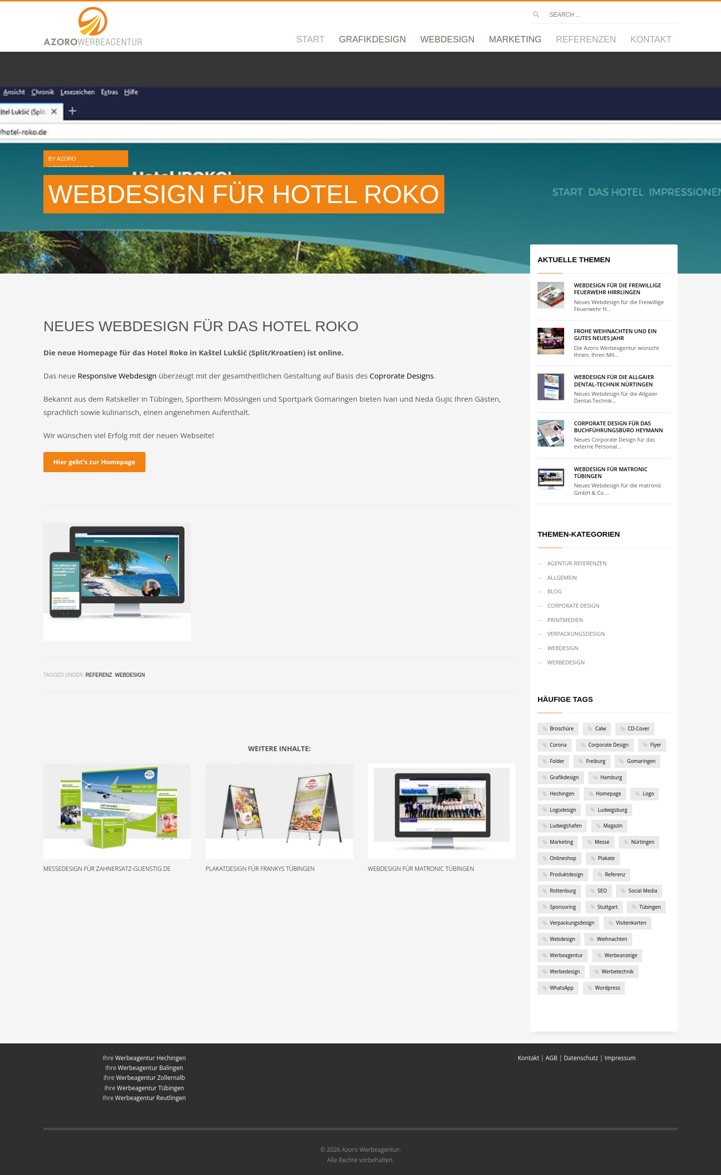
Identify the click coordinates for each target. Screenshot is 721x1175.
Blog (554, 591)
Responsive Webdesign (117, 375)
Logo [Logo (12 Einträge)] (648, 793)
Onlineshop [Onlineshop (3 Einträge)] (563, 858)
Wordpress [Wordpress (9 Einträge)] (607, 987)
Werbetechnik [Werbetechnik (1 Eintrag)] (618, 971)
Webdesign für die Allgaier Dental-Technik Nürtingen (614, 380)
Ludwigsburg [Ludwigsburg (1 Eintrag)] (612, 809)
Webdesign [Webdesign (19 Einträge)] (563, 938)
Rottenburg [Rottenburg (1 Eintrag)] (563, 890)
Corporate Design (573, 605)
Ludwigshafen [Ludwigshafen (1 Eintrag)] (566, 825)
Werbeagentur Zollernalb (150, 1077)
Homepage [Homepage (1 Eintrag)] (608, 793)
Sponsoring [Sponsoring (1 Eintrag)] (563, 906)
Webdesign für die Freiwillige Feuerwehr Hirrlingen (617, 288)
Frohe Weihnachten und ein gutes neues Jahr (615, 334)
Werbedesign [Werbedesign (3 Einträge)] (565, 971)
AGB (551, 1058)
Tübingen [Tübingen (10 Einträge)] (650, 906)
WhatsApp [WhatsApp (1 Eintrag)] (562, 987)
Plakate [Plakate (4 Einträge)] (606, 858)
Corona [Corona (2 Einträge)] (558, 744)
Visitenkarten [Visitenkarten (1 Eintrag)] (631, 922)
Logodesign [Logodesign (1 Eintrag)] (563, 809)
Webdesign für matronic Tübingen (421, 868)
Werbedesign (566, 662)
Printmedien (565, 619)
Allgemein (562, 577)
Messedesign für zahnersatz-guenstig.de (107, 868)
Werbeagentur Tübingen (150, 1088)
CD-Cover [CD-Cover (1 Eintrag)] (638, 728)
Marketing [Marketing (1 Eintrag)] (561, 841)
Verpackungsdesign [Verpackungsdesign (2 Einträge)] (572, 922)
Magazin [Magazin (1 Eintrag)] (613, 825)
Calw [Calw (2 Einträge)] (600, 728)
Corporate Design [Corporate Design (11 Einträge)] (608, 744)
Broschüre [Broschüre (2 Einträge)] (562, 728)
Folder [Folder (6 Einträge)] (557, 761)
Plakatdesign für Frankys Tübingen (260, 868)
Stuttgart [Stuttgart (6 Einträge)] (608, 906)
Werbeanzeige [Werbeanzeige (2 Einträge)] (621, 955)
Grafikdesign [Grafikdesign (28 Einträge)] (564, 777)
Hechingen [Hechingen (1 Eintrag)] (562, 793)
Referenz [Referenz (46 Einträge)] (615, 874)
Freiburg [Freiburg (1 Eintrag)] (595, 761)
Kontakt (529, 1058)
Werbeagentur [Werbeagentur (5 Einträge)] (566, 955)
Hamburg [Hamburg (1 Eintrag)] (611, 777)
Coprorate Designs (402, 375)
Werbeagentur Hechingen (150, 1058)
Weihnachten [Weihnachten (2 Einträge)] (612, 938)
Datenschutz (581, 1058)
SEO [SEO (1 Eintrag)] (602, 890)
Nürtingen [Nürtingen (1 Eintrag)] (642, 841)
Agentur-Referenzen (577, 563)
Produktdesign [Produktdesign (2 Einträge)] (566, 874)
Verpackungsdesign (576, 633)
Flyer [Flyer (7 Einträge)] (655, 744)
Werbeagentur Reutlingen (150, 1098)
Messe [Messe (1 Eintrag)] (602, 841)
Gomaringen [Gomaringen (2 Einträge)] (641, 761)
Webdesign (130, 675)
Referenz (98, 675)
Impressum (620, 1058)
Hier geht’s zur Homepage (94, 461)
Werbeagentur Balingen (150, 1068)
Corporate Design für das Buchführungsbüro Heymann (618, 426)
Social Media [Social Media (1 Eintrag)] (642, 890)
